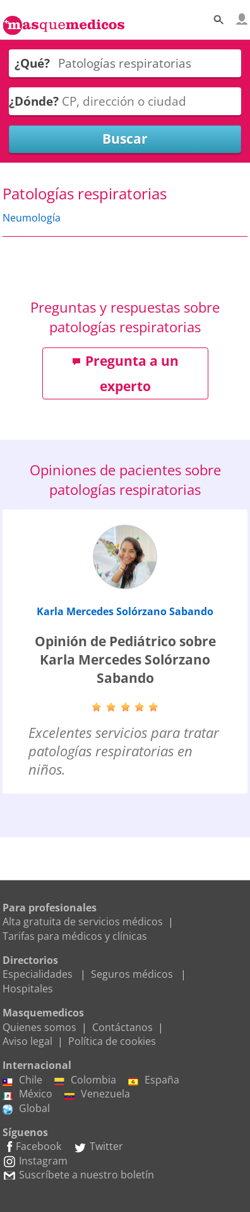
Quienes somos (39, 1027)
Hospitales (28, 989)
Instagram (35, 1161)
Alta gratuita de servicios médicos (83, 921)
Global (26, 1108)
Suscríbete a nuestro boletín (78, 1175)
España (153, 1080)
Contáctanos (122, 1027)
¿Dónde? (34, 100)
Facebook (32, 1146)
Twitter (98, 1146)
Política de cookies (112, 1041)
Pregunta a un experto (125, 373)
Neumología (32, 218)
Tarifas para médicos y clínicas (75, 936)
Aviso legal (27, 1041)
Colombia (85, 1080)
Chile (22, 1080)
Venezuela (97, 1094)
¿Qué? (32, 63)
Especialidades (38, 974)
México (27, 1094)
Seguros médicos (132, 974)
